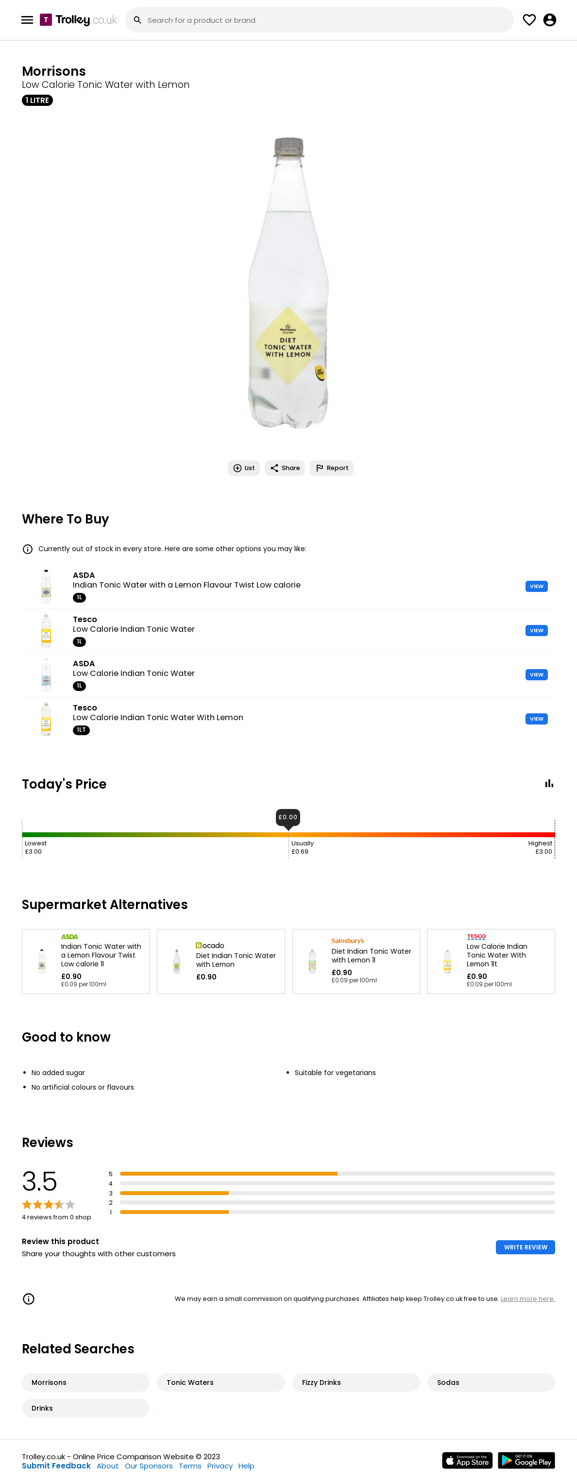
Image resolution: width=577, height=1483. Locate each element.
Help (246, 1466)
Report (332, 468)
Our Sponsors (149, 1466)
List (244, 468)
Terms (190, 1466)
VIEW (536, 586)
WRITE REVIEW (525, 1247)
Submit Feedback (56, 1466)
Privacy (220, 1466)
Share (285, 468)
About (108, 1466)
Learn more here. (528, 1298)
